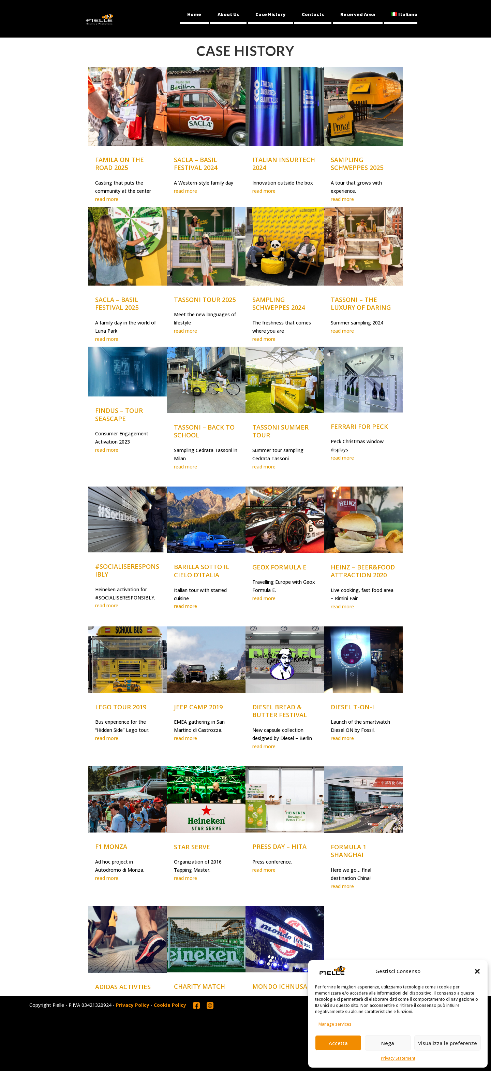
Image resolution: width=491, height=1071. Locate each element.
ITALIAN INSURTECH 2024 (283, 164)
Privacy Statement (398, 1058)
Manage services (335, 1024)
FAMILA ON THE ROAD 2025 (119, 164)
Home (194, 14)
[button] (477, 971)
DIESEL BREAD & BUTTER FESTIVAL (279, 711)
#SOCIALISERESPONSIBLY (127, 570)
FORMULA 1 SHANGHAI (348, 851)
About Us (228, 14)
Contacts (313, 14)
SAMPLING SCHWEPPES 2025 (357, 164)
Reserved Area (357, 14)
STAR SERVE (192, 847)
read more (106, 199)
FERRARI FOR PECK (359, 426)
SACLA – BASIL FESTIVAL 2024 (195, 164)
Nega (387, 1043)
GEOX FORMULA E (279, 567)
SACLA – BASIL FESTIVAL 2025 (116, 303)
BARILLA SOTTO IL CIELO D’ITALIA (201, 571)
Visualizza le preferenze (447, 1043)
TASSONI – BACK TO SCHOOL (204, 431)
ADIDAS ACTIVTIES (123, 987)
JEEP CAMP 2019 (198, 707)
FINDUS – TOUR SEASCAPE (119, 414)
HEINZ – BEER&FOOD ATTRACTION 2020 (363, 571)
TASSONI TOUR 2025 (205, 299)
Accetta (338, 1043)
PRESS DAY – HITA (279, 846)
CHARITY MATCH (199, 986)
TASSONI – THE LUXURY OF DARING (361, 303)
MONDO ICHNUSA (279, 986)
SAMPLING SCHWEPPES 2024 (278, 303)
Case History (270, 14)
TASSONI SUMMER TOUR (280, 431)
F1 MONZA (111, 846)
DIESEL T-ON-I (352, 707)
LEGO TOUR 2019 (120, 707)
